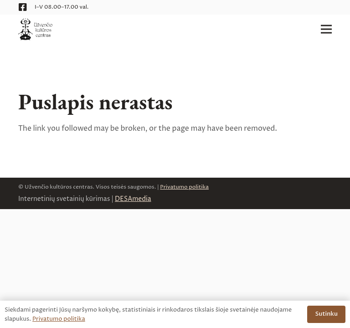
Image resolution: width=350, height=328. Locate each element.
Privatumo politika (184, 187)
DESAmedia (133, 199)
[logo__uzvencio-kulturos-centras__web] (35, 29)
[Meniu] (326, 29)
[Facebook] (22, 7)
